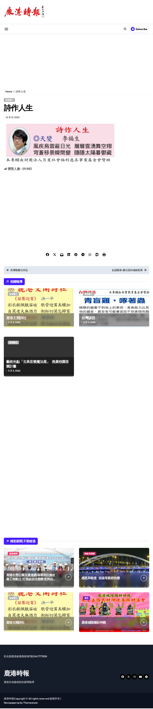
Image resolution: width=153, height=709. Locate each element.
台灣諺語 (88, 318)
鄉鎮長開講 (89, 554)
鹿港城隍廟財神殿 (93, 623)
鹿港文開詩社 (16, 318)
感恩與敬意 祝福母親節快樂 (100, 579)
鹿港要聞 (13, 554)
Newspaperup (12, 703)
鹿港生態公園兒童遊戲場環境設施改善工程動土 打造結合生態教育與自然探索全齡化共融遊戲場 (31, 580)
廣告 (86, 598)
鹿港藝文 (9, 100)
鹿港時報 (16, 674)
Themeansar (30, 703)
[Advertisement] (77, 194)
